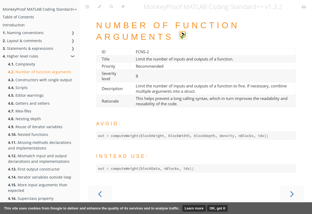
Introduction (14, 24)
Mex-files (19, 111)
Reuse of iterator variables (35, 126)
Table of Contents (18, 16)
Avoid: (109, 123)
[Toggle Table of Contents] (87, 6)
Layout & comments (22, 40)
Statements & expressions (28, 48)
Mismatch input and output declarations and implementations (38, 158)
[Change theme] (99, 6)
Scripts (18, 87)
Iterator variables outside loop (39, 177)
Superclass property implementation (31, 201)
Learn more (194, 208)
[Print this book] (304, 7)
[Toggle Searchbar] (111, 6)
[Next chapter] (292, 193)
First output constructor (34, 169)
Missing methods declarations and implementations (39, 145)
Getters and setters (29, 103)
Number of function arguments (39, 71)
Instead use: (122, 156)
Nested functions (28, 134)
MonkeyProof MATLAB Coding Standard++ (40, 9)
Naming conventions (23, 32)
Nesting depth (24, 118)
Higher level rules (20, 56)
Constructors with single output (40, 79)
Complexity (21, 64)
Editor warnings (26, 95)
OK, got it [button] (217, 208)
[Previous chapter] (100, 193)
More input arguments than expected (37, 187)
